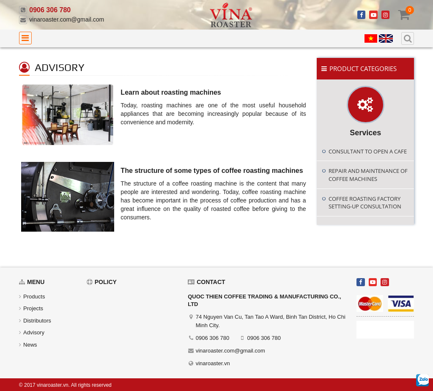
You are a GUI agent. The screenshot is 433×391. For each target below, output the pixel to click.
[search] (407, 38)
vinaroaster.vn (213, 363)
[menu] (25, 38)
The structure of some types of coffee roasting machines (212, 170)
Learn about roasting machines (171, 92)
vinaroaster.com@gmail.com (66, 19)
